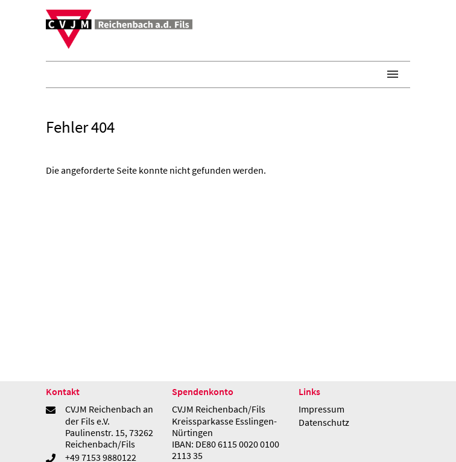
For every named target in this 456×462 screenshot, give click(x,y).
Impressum (321, 409)
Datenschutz (324, 422)
